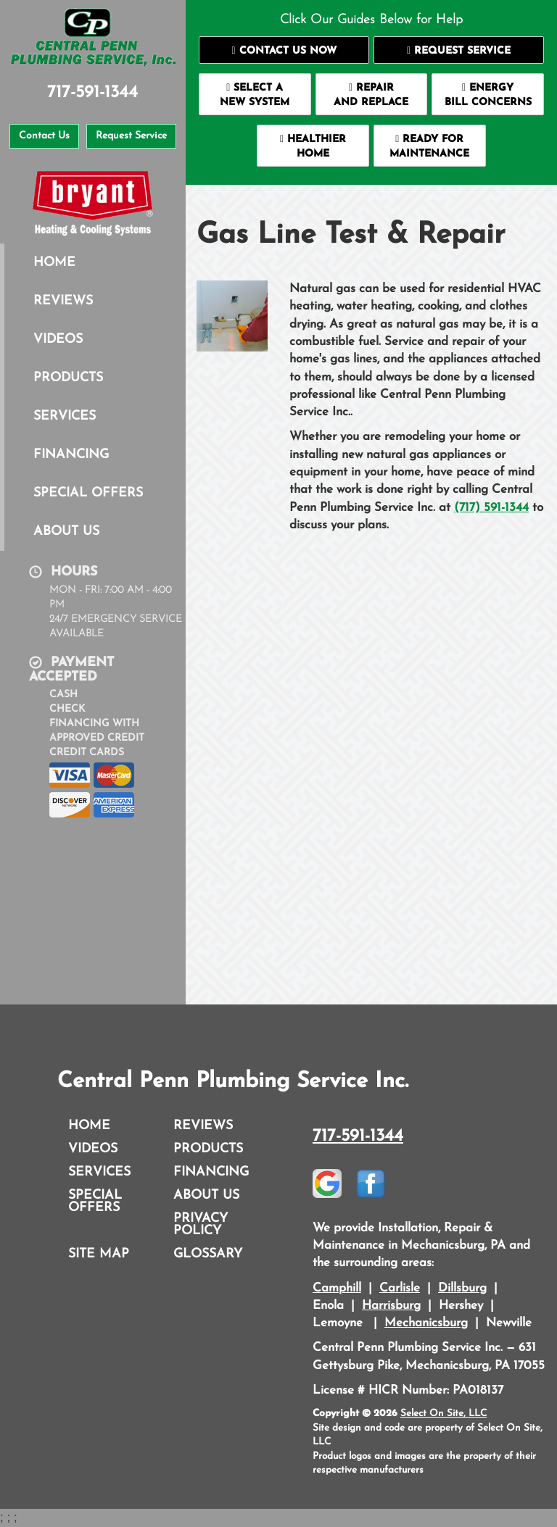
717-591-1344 (358, 1136)
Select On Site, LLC (443, 1413)
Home (54, 263)
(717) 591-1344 (491, 508)
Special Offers (88, 493)
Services (64, 416)
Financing (71, 455)
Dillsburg (462, 1288)
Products (68, 378)
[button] (284, 50)
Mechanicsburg (426, 1323)
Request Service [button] (131, 135)
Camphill (337, 1288)
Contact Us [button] (44, 135)
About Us (66, 531)
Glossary (207, 1254)
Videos (58, 339)
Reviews (63, 301)
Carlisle (399, 1288)
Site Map (98, 1254)
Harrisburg (391, 1305)
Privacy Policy (200, 1224)
